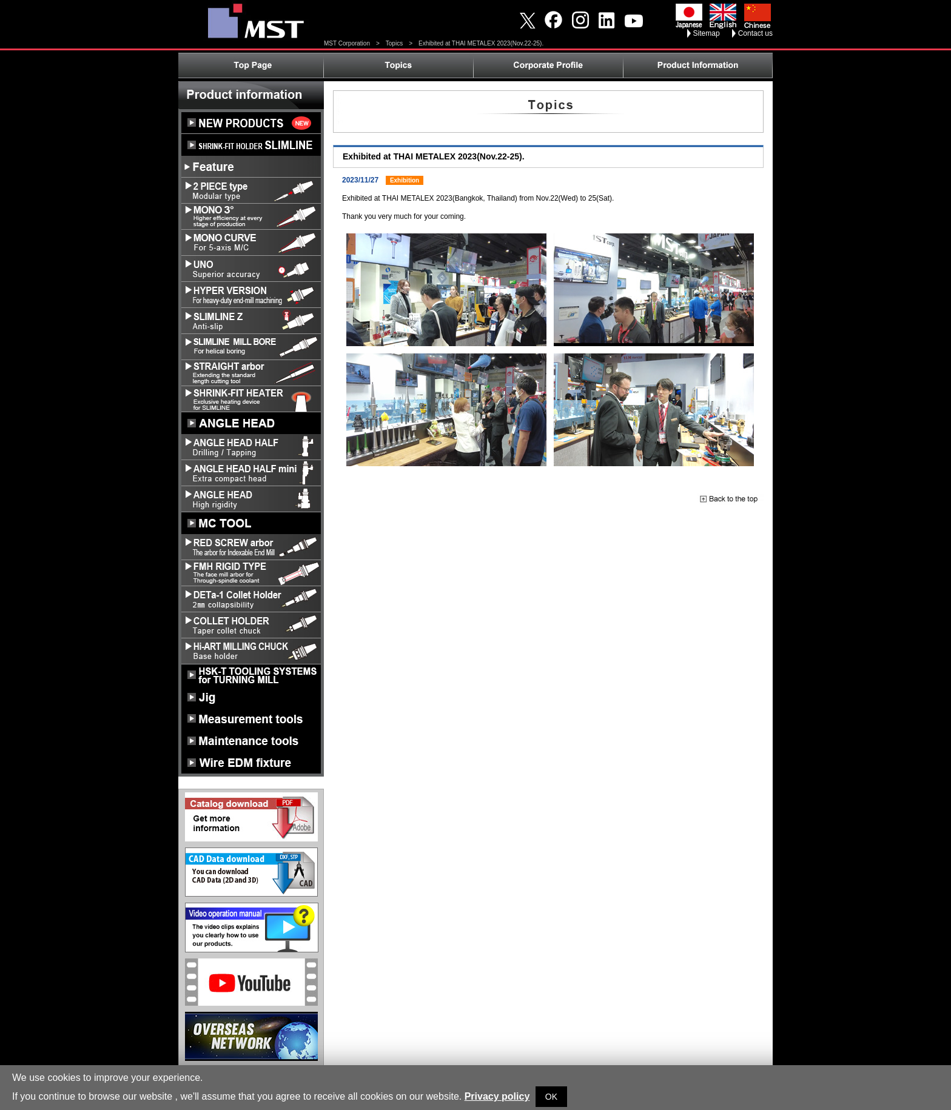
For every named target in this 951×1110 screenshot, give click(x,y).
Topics (394, 43)
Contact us (755, 33)
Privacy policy (497, 1096)
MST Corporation (347, 43)
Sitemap (706, 33)
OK (551, 1097)
